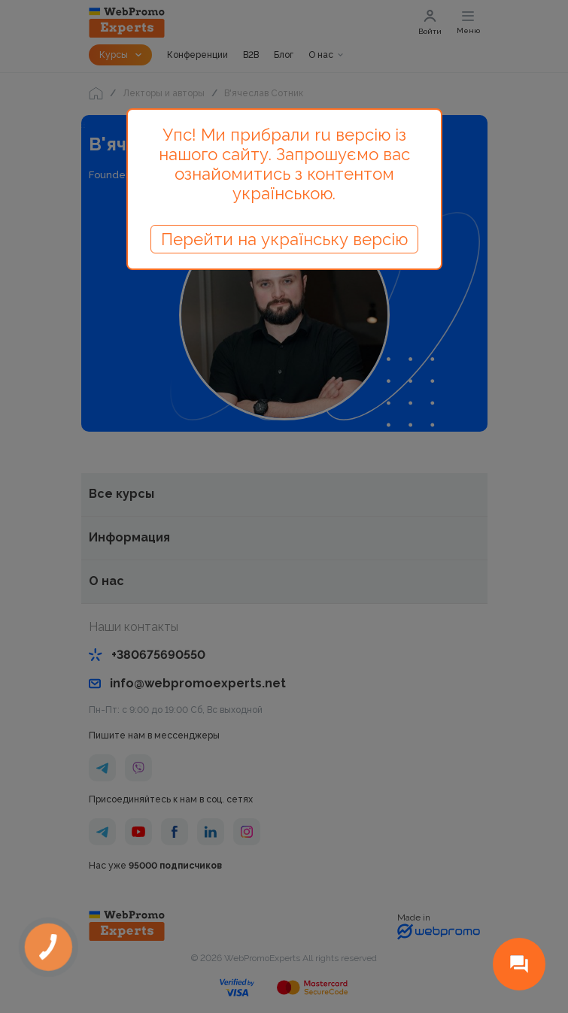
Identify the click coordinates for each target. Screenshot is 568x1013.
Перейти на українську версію (284, 239)
